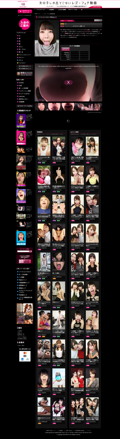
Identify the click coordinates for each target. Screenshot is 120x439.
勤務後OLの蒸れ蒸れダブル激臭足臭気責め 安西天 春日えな (58, 217)
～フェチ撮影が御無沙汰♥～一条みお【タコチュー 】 (29, 134)
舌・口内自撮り (23, 274)
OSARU (21, 83)
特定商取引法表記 (22, 338)
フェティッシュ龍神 (25, 91)
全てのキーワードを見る (25, 106)
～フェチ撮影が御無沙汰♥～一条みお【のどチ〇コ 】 (29, 234)
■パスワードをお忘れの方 (24, 15)
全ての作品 (25, 66)
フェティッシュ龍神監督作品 (72, 26)
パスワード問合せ (22, 337)
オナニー (21, 57)
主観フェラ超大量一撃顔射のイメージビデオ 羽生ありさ (77, 159)
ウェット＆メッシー (25, 54)
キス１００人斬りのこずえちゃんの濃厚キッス (29, 225)
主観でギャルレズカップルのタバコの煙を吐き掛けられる (44, 361)
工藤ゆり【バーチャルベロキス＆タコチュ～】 (29, 192)
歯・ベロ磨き (56, 273)
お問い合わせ (69, 430)
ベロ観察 (21, 277)
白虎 (20, 85)
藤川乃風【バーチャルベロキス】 (29, 175)
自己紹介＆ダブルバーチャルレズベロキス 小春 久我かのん (77, 303)
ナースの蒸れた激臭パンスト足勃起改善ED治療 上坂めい (59, 332)
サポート (20, 332)
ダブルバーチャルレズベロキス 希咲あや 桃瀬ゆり (77, 188)
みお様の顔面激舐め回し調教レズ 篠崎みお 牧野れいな (59, 419)
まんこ (21, 46)
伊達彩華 (21, 102)
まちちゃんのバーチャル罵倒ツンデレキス (29, 208)
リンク (89, 430)
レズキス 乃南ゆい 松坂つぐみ (29, 150)
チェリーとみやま (24, 93)
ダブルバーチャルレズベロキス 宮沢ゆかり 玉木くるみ (77, 246)
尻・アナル (22, 49)
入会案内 (20, 331)
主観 (84, 26)
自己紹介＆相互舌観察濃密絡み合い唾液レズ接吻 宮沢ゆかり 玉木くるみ (92, 419)
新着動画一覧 (21, 334)
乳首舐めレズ (23, 295)
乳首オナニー (23, 280)
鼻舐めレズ (22, 288)
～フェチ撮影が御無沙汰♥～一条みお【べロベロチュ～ (29, 117)
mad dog (21, 96)
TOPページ (37, 13)
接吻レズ (40, 331)
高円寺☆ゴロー (23, 99)
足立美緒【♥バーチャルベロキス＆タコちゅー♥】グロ (29, 159)
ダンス (21, 60)
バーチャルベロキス (25, 272)
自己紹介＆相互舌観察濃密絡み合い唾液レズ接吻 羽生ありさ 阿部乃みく (77, 361)
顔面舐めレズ (23, 285)
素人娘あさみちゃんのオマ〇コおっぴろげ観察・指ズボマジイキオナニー (59, 246)
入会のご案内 (21, 345)
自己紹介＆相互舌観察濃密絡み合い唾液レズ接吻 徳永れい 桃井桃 (92, 217)
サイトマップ (21, 335)
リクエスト (22, 63)
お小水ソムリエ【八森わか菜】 (29, 216)
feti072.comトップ (51, 430)
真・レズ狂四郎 (23, 88)
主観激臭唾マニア (24, 282)
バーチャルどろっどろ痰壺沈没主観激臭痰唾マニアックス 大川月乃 (44, 217)
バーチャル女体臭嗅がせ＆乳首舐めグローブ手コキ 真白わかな (59, 361)
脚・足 (21, 52)
